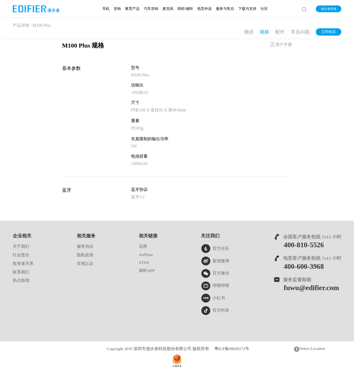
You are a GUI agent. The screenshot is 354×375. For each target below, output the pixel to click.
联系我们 (21, 272)
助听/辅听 (185, 9)
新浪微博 (215, 261)
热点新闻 (21, 280)
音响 (117, 9)
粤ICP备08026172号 (231, 348)
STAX (144, 262)
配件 (280, 32)
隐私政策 (85, 255)
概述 (249, 32)
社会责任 (21, 255)
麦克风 (167, 9)
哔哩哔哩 (215, 286)
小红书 (213, 298)
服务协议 (85, 246)
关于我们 (21, 246)
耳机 (106, 9)
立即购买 (328, 32)
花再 (143, 246)
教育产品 (132, 9)
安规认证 (85, 263)
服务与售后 (225, 9)
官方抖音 (215, 310)
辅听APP (147, 270)
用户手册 (280, 44)
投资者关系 (23, 263)
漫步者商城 (328, 9)
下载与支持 (247, 9)
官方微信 (215, 273)
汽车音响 (151, 9)
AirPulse (146, 254)
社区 (264, 9)
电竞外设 (204, 9)
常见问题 (300, 32)
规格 (264, 32)
